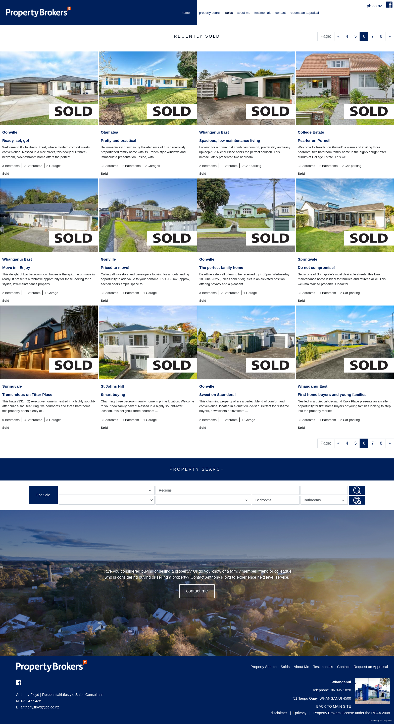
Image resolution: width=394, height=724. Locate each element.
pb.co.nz (375, 6)
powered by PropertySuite (380, 720)
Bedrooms (263, 500)
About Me (243, 13)
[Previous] (338, 36)
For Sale (43, 495)
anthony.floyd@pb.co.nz (40, 707)
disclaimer (279, 713)
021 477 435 (28, 701)
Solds (229, 13)
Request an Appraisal (304, 13)
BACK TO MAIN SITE (333, 706)
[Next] (389, 36)
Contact (280, 13)
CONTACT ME (197, 590)
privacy (301, 713)
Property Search (210, 13)
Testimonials (262, 13)
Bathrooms (325, 501)
